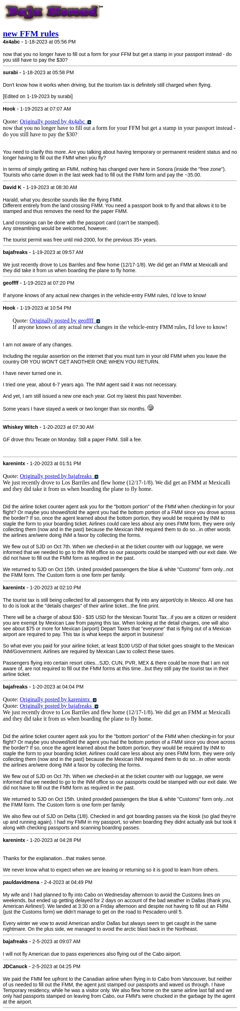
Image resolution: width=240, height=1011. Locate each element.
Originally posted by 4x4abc (55, 121)
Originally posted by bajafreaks (59, 476)
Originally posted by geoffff (65, 320)
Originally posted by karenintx (58, 699)
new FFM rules (31, 33)
